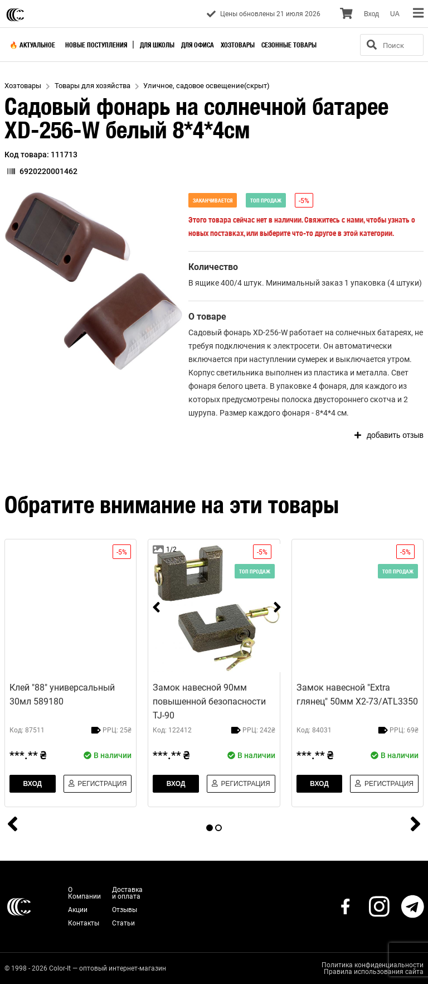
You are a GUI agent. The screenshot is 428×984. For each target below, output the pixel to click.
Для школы (157, 45)
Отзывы (124, 910)
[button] (93, 281)
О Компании (84, 893)
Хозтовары (238, 45)
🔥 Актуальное (32, 45)
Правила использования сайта (374, 971)
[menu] (418, 13)
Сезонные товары (289, 45)
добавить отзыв (389, 435)
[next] (277, 608)
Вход (371, 14)
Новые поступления (96, 45)
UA (395, 14)
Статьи (123, 923)
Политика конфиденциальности (373, 965)
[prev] (156, 608)
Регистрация (98, 784)
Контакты (83, 923)
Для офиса (197, 45)
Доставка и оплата (127, 893)
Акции (77, 910)
